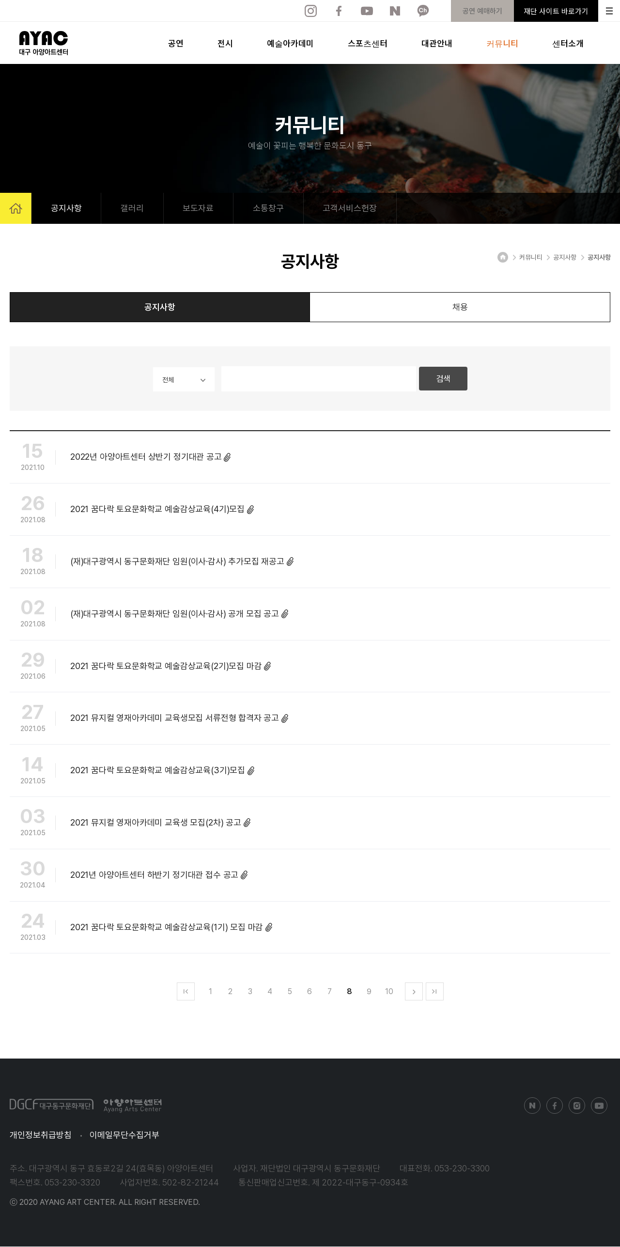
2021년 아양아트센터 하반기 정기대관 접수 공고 (129, 876)
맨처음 (186, 992)
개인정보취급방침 (41, 1135)
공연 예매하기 (482, 11)
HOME (15, 208)
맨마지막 (435, 992)
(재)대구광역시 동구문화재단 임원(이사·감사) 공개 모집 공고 (149, 615)
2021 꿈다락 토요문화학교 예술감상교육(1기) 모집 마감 (141, 928)
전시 (225, 43)
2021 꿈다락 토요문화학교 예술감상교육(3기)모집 (132, 771)
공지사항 (66, 208)
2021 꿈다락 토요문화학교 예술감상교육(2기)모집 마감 (140, 667)
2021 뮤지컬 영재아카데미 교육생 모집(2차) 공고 (130, 824)
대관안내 (436, 43)
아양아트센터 (43, 43)
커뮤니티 (502, 43)
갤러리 (132, 208)
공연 (176, 43)
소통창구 (269, 208)
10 (389, 992)
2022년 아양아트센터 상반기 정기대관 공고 (120, 458)
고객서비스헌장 (351, 208)
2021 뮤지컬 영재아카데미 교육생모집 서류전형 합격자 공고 (149, 719)
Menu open (609, 11)
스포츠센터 (368, 43)
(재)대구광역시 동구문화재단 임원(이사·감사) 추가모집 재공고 (152, 563)
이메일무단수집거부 (124, 1135)
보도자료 (199, 208)
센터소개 (568, 43)
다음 (414, 992)
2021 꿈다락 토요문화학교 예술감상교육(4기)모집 (132, 510)
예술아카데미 (290, 43)
